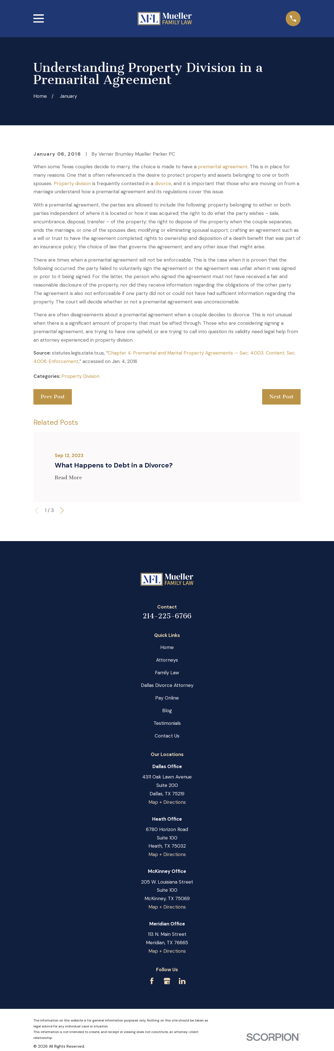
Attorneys (167, 660)
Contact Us (167, 736)
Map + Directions (167, 802)
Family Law (167, 672)
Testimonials (167, 723)
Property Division (80, 376)
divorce (163, 183)
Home (167, 647)
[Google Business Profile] (167, 981)
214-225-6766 (167, 616)
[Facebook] (151, 981)
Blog (167, 710)
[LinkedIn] (182, 981)
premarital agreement (223, 167)
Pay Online (167, 698)
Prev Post (53, 397)
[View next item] (62, 510)
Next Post (281, 397)
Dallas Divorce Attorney (167, 685)
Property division (72, 183)
